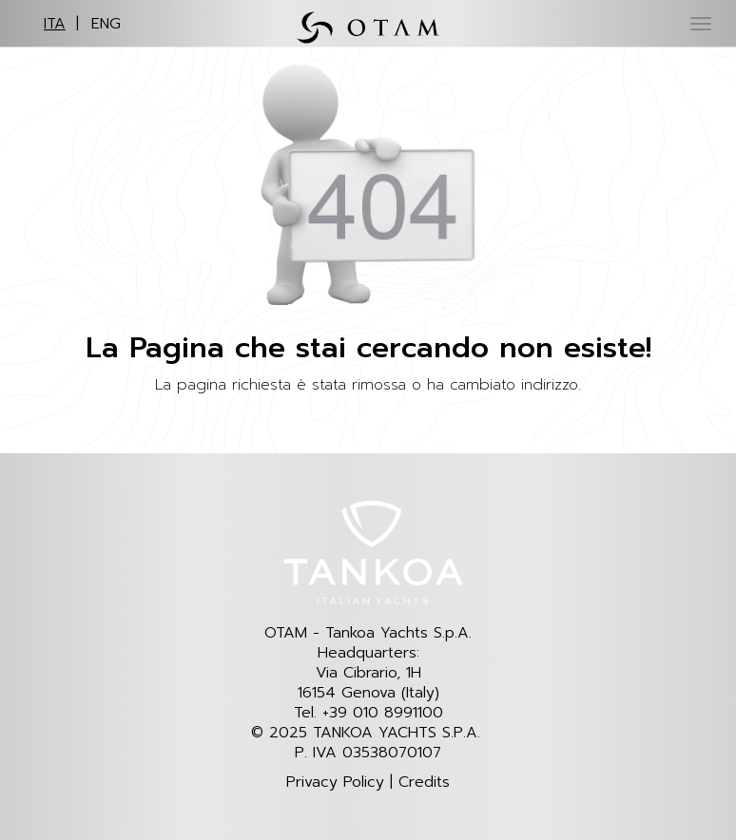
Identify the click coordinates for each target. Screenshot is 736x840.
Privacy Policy (335, 782)
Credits (424, 782)
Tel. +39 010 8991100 (368, 713)
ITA (55, 23)
